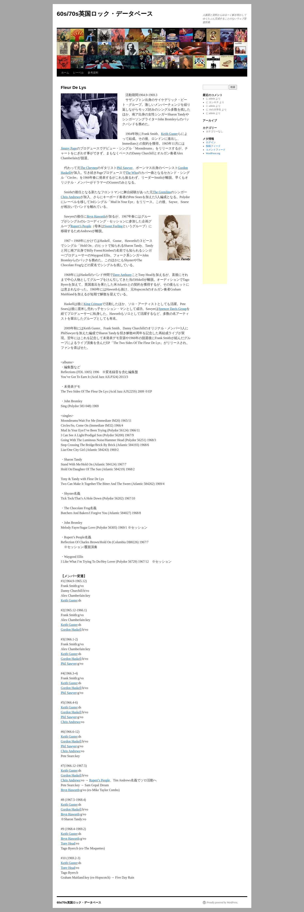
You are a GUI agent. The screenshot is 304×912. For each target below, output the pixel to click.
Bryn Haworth (96, 216)
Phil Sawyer (125, 168)
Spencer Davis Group (173, 308)
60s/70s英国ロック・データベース (105, 13)
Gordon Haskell (71, 629)
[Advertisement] (215, 223)
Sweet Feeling (113, 226)
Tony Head (68, 843)
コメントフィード (215, 149)
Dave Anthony (122, 274)
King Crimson (93, 304)
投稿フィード (213, 146)
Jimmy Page (69, 148)
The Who (132, 172)
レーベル (78, 72)
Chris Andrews (70, 197)
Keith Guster (169, 133)
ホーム (65, 72)
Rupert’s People (81, 226)
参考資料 (93, 72)
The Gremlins (162, 192)
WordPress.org (213, 153)
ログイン (211, 142)
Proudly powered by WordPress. (222, 902)
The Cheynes (88, 168)
